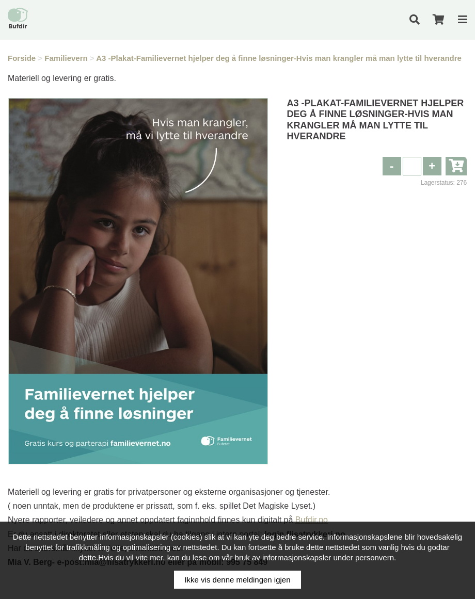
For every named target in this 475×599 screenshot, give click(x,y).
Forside (22, 58)
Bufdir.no (311, 519)
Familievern (65, 58)
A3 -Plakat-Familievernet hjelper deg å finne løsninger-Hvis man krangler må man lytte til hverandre (279, 58)
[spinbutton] (412, 166)
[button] (432, 166)
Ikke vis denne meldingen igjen (237, 579)
